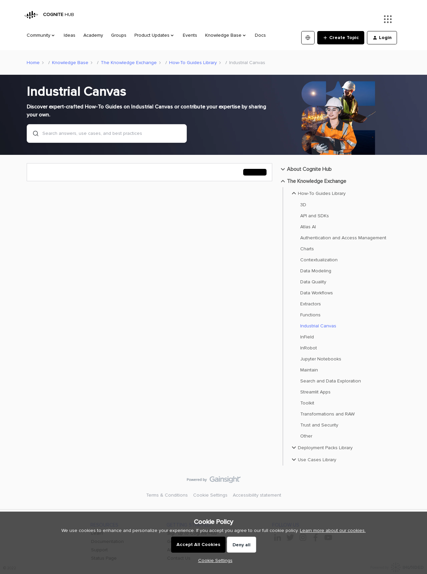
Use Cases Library (313, 460)
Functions (310, 315)
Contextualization (319, 260)
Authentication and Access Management (343, 238)
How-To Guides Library (193, 62)
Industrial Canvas (318, 326)
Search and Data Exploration (330, 381)
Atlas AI (308, 227)
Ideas (69, 35)
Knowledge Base (70, 62)
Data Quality (313, 282)
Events (190, 35)
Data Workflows (316, 293)
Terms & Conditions (167, 495)
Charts (307, 249)
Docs (260, 35)
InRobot (308, 348)
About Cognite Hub (305, 169)
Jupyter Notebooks (320, 359)
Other (306, 436)
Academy (93, 35)
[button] (340, 37)
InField (307, 337)
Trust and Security (319, 425)
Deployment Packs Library (321, 448)
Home (33, 62)
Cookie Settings (210, 495)
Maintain (309, 370)
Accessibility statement (257, 495)
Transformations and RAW (327, 414)
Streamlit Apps (315, 392)
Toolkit (307, 403)
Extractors (310, 304)
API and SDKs (314, 216)
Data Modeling (315, 271)
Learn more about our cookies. (333, 530)
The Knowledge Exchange (129, 62)
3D (303, 205)
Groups (118, 35)
